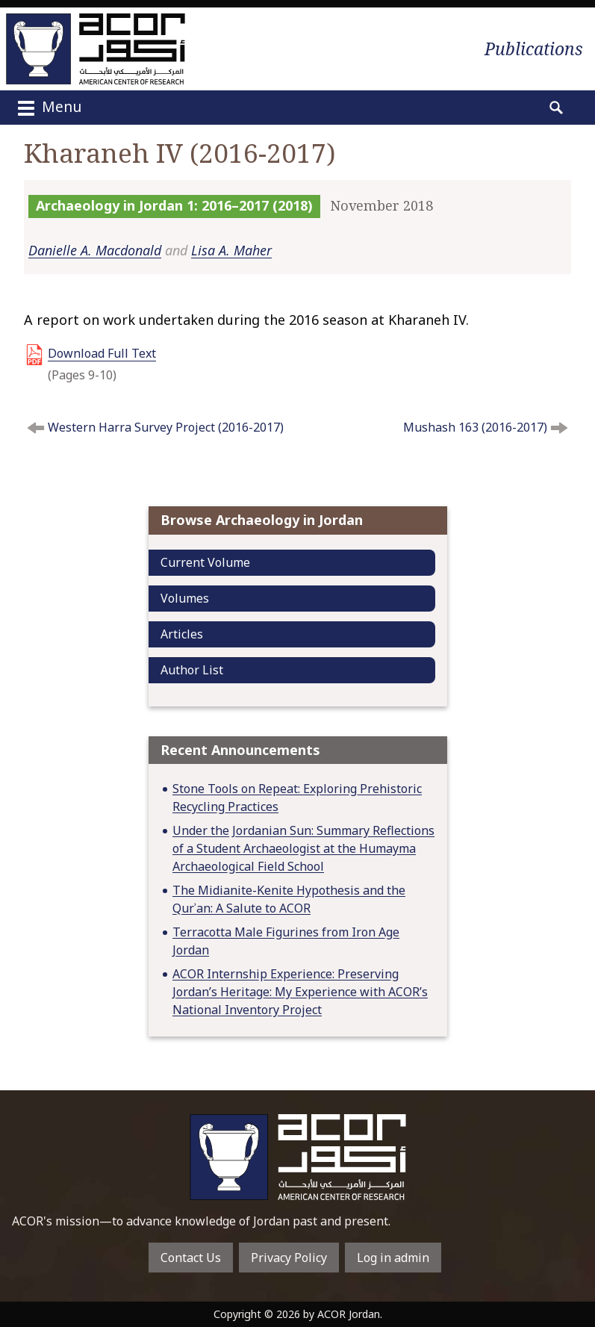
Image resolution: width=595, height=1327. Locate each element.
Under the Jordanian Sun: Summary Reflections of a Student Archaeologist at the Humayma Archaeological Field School (303, 848)
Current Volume (205, 562)
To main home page (298, 1157)
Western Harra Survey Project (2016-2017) (166, 427)
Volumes (185, 598)
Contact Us (191, 1257)
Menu (47, 108)
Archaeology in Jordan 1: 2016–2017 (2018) (174, 205)
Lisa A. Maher (231, 250)
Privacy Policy (289, 1257)
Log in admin (393, 1257)
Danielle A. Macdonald (94, 250)
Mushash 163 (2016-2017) (475, 427)
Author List (192, 670)
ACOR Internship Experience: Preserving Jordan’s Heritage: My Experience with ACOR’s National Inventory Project (300, 992)
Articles (182, 634)
